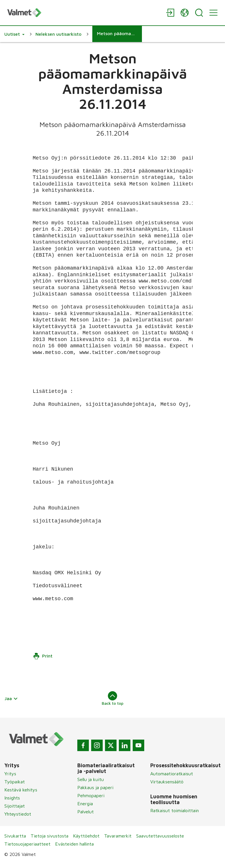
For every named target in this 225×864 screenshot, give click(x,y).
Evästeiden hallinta (74, 843)
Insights (12, 797)
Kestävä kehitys (20, 789)
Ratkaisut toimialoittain (174, 810)
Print (42, 656)
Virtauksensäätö (166, 781)
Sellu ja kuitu (90, 779)
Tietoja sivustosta (49, 835)
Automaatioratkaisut (171, 773)
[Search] (199, 12)
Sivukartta (15, 835)
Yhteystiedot (17, 813)
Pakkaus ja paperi (95, 787)
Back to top (112, 698)
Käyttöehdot (86, 835)
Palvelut (85, 811)
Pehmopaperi (90, 795)
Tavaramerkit (118, 835)
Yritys (10, 773)
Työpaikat (14, 781)
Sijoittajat (14, 805)
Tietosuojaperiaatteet (27, 843)
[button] (14, 34)
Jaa (11, 698)
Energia (85, 803)
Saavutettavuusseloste (160, 835)
